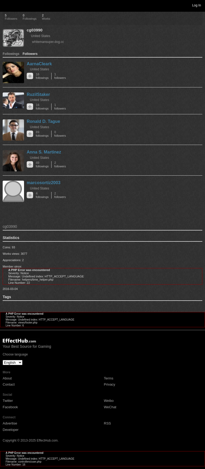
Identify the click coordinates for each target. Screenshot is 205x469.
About (7, 378)
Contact (9, 384)
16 (42, 76)
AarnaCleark (39, 64)
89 (42, 134)
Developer (10, 430)
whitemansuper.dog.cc (48, 42)
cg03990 (34, 30)
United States (40, 36)
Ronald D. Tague (43, 121)
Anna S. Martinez (44, 152)
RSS (107, 423)
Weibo (109, 401)
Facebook (10, 407)
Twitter (8, 401)
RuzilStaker (38, 94)
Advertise (10, 423)
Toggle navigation (6, 5)
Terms (108, 378)
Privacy (109, 384)
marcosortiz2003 (43, 182)
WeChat (110, 407)
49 (42, 164)
